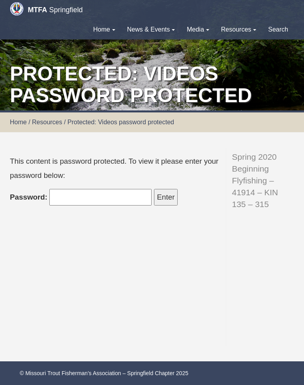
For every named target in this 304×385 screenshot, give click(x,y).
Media (198, 29)
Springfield (46, 9)
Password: (81, 197)
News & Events (151, 29)
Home (104, 29)
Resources (238, 29)
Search (278, 29)
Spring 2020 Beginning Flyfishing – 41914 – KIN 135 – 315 (255, 180)
